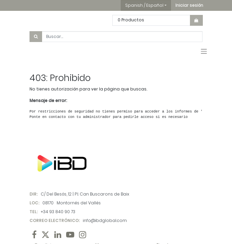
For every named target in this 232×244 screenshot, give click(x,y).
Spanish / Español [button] (144, 5)
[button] (189, 5)
